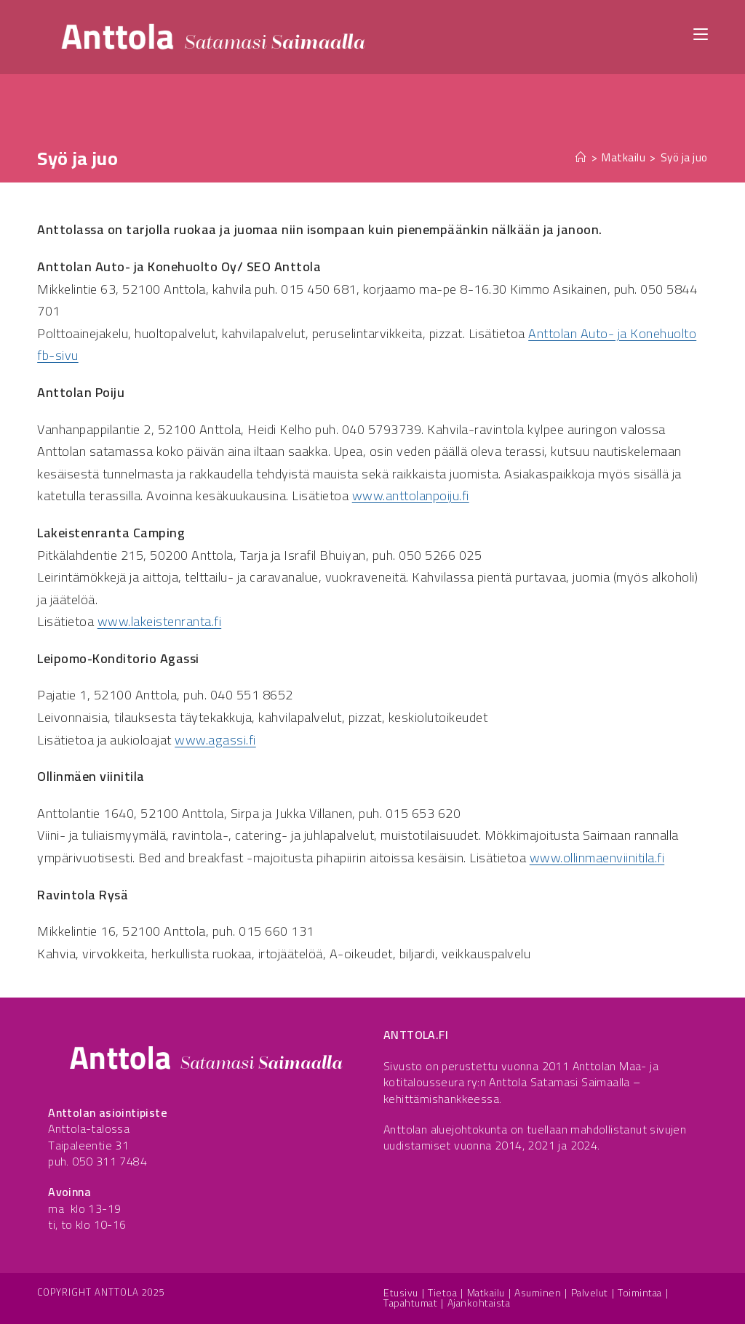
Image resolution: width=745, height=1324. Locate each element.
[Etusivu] (581, 157)
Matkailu (486, 1292)
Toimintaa (640, 1292)
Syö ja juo (684, 157)
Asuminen (537, 1292)
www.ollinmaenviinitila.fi (597, 858)
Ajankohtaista (479, 1302)
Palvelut (589, 1292)
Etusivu (400, 1292)
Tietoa (442, 1292)
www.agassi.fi (215, 740)
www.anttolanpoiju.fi (410, 495)
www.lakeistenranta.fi (159, 621)
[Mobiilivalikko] (700, 33)
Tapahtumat (410, 1302)
